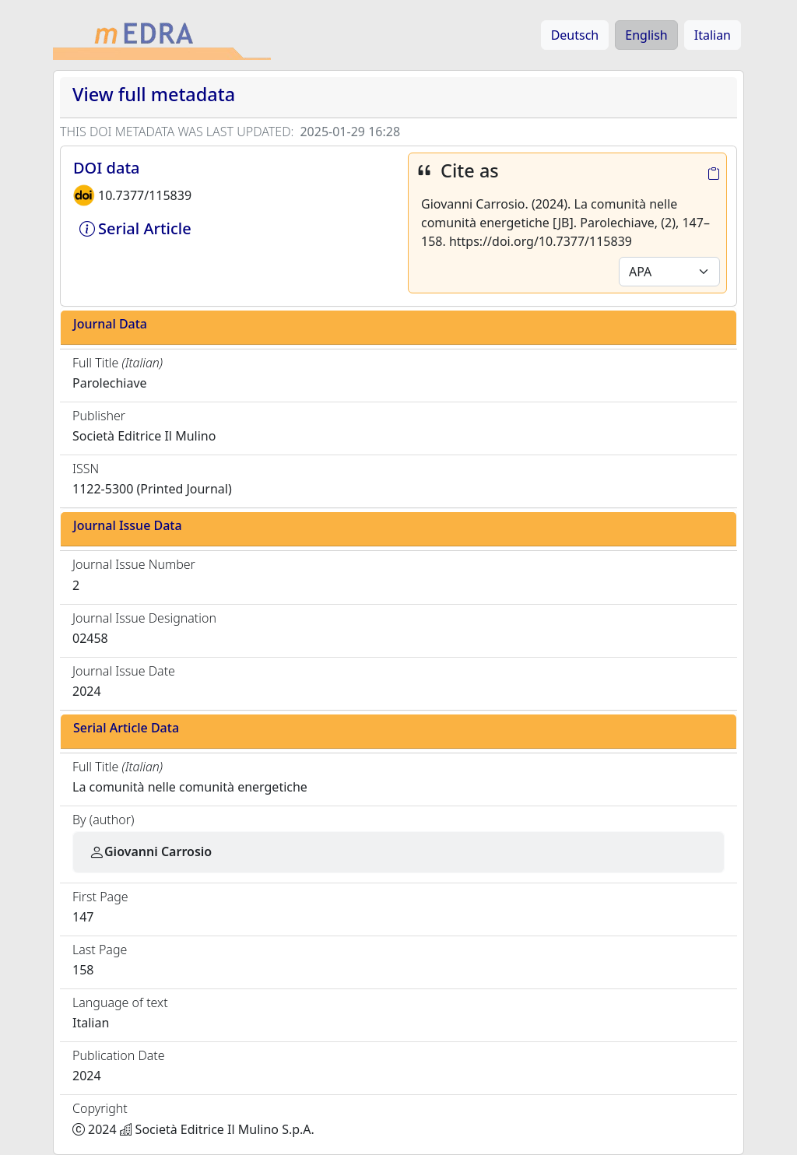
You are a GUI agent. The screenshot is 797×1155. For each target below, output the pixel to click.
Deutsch (575, 35)
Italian (712, 35)
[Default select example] (669, 271)
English (646, 35)
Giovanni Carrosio (150, 851)
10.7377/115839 (144, 195)
